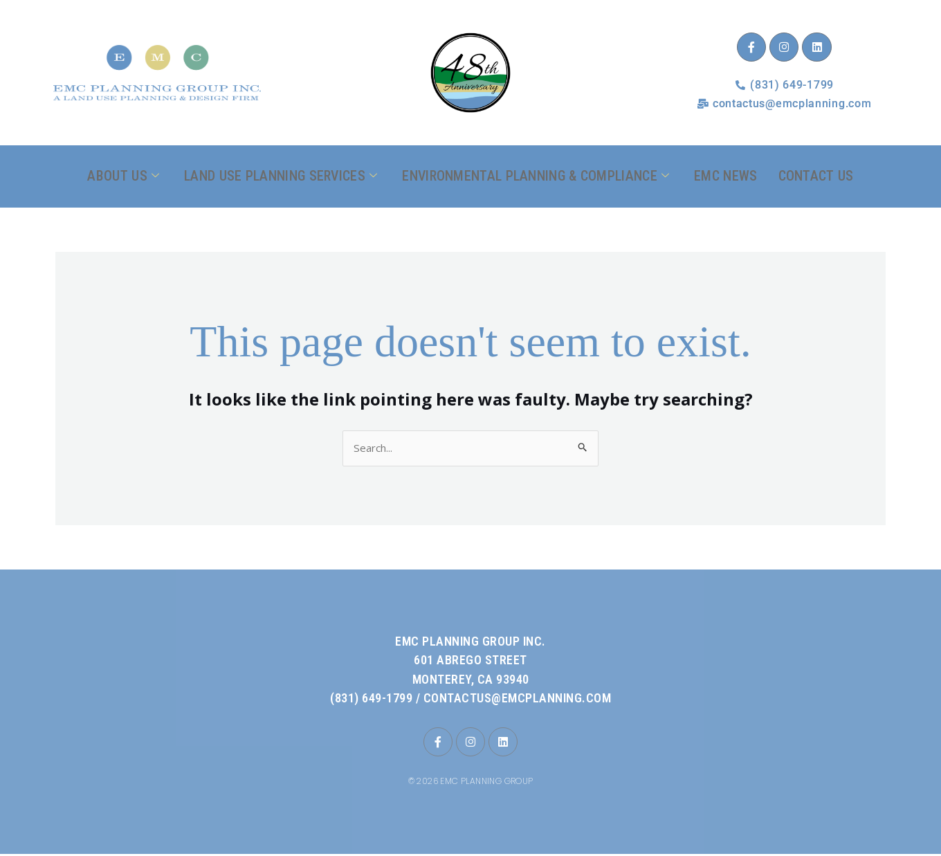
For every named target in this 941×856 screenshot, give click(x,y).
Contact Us (816, 175)
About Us (123, 176)
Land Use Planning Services (280, 176)
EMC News (725, 175)
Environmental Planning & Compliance (535, 176)
